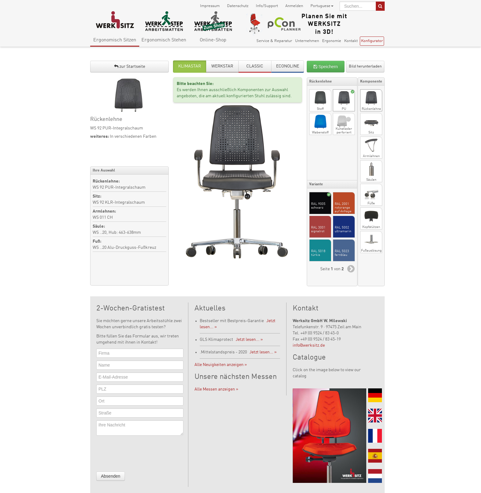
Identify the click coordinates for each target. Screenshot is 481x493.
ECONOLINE (287, 66)
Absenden (110, 476)
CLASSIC (254, 66)
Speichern (326, 66)
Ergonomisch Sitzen (114, 40)
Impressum (210, 6)
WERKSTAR (222, 66)
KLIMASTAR (189, 66)
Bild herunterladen (365, 66)
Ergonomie (331, 41)
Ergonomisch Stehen (163, 40)
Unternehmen (307, 41)
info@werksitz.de (309, 345)
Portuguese (321, 6)
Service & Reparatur (274, 41)
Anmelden (294, 6)
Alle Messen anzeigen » (216, 389)
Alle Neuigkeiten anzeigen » (220, 365)
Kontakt (351, 41)
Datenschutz (237, 6)
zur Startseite (129, 66)
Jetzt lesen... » (249, 339)
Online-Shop (213, 40)
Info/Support (267, 6)
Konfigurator (372, 41)
